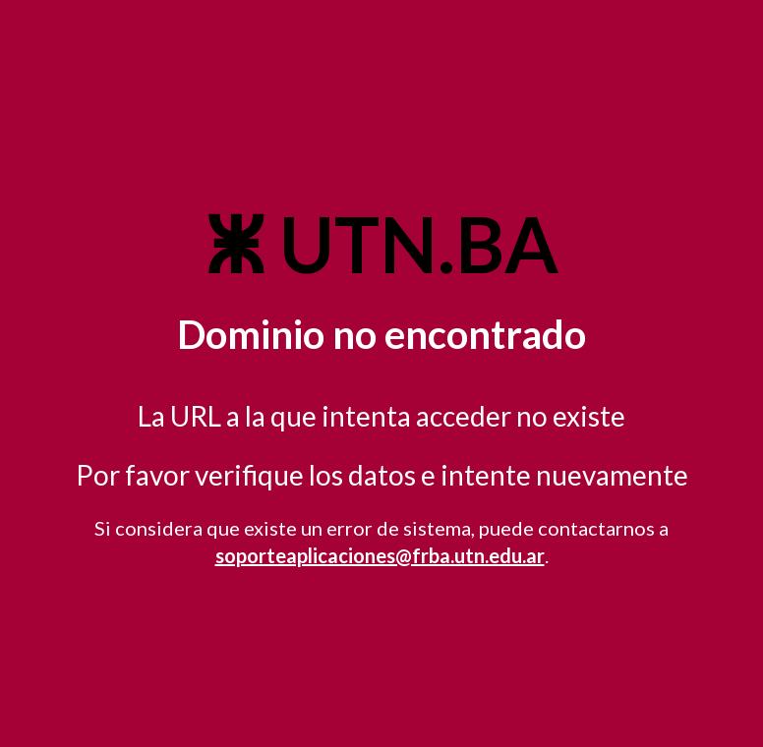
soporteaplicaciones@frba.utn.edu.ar (380, 555)
